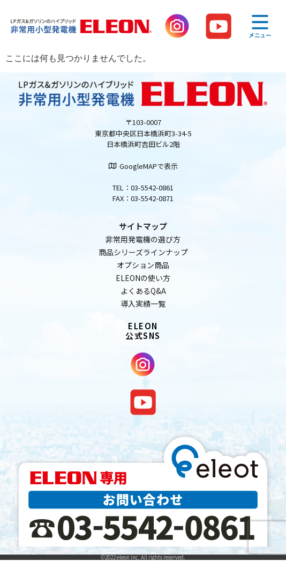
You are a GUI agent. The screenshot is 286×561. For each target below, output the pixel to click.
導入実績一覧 (143, 303)
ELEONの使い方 (143, 277)
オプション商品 (143, 265)
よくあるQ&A (143, 290)
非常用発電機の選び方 (143, 239)
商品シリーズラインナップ (143, 252)
